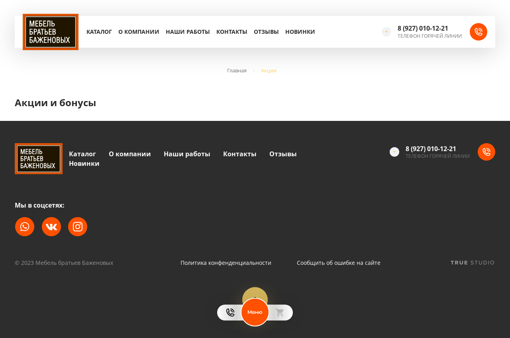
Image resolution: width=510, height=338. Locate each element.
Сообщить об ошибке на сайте (339, 262)
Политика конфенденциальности (225, 262)
